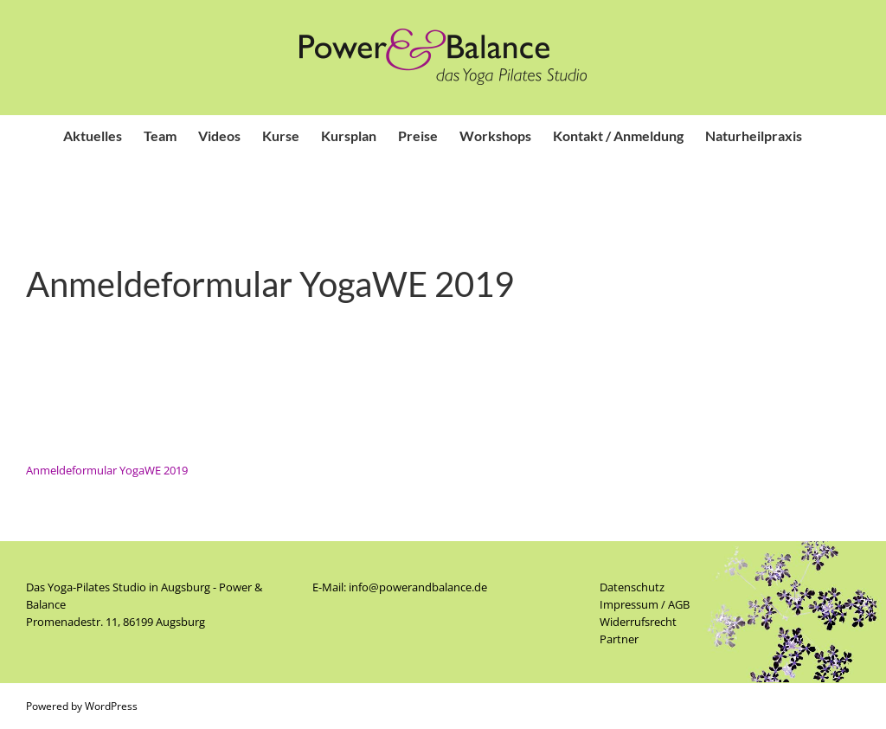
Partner (619, 639)
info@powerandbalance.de (418, 587)
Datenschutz (632, 587)
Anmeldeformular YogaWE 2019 (107, 470)
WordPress (111, 706)
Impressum (629, 604)
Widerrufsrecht (638, 621)
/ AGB (674, 604)
